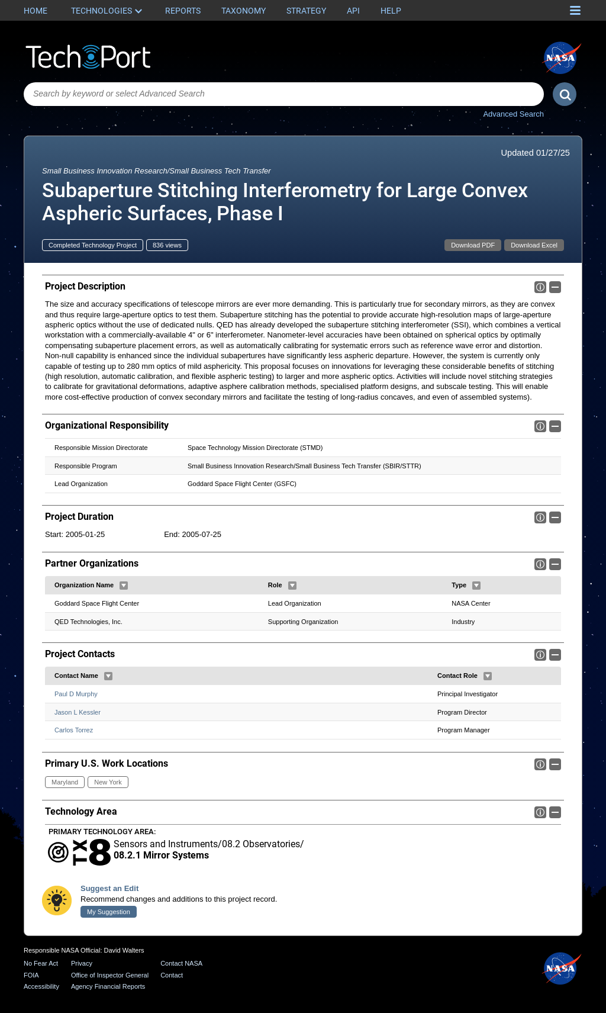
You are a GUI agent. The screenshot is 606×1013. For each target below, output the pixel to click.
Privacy (81, 963)
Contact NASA (181, 963)
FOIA (31, 975)
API (353, 10)
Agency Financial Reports (108, 986)
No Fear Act (41, 963)
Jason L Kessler (77, 712)
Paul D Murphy (76, 693)
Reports (183, 10)
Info (540, 287)
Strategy (306, 10)
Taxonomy (243, 10)
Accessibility (41, 986)
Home (35, 10)
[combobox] (284, 94)
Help (391, 10)
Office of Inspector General (110, 975)
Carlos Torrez (73, 730)
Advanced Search (513, 114)
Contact (171, 975)
